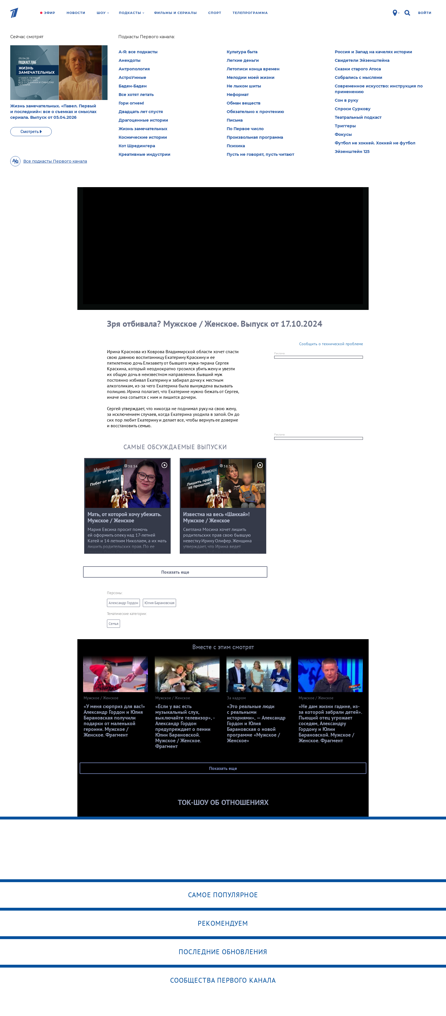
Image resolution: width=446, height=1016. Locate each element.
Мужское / (129, 38)
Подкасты (131, 13)
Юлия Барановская (159, 602)
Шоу (103, 13)
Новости (76, 13)
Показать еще (175, 572)
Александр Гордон (123, 602)
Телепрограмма (250, 13)
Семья (113, 623)
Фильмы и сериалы (175, 13)
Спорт (214, 13)
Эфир (49, 13)
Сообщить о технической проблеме (331, 343)
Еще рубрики (100, 85)
